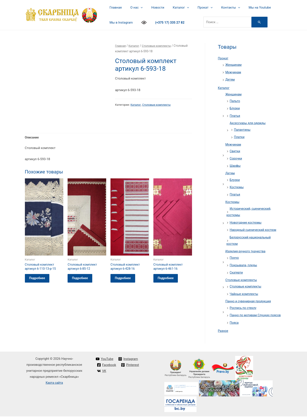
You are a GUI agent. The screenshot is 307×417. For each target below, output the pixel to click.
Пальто (235, 100)
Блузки (235, 107)
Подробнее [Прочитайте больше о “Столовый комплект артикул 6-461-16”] (168, 280)
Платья (235, 114)
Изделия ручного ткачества (246, 247)
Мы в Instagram (120, 22)
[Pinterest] (130, 366)
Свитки (235, 149)
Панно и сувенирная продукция (249, 296)
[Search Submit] (256, 22)
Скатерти (236, 268)
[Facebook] (107, 366)
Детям (230, 79)
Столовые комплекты (158, 45)
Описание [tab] (32, 138)
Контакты (218, 7)
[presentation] (137, 7)
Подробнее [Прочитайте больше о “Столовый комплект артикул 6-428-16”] (125, 280)
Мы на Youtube (246, 7)
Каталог (173, 7)
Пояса (234, 323)
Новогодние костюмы (246, 219)
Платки (239, 135)
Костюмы (237, 185)
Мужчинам (233, 72)
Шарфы (235, 164)
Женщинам (233, 65)
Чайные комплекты (245, 289)
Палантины (242, 128)
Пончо (234, 254)
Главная (115, 7)
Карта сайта (54, 383)
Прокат (195, 7)
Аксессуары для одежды (248, 122)
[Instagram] (128, 360)
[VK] (102, 371)
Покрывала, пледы (244, 261)
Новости (152, 7)
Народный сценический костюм (254, 226)
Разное (223, 332)
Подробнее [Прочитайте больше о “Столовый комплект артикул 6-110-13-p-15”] (39, 280)
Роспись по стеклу (244, 303)
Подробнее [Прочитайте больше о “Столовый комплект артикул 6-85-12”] (82, 280)
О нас (133, 7)
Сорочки (236, 156)
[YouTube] (105, 360)
